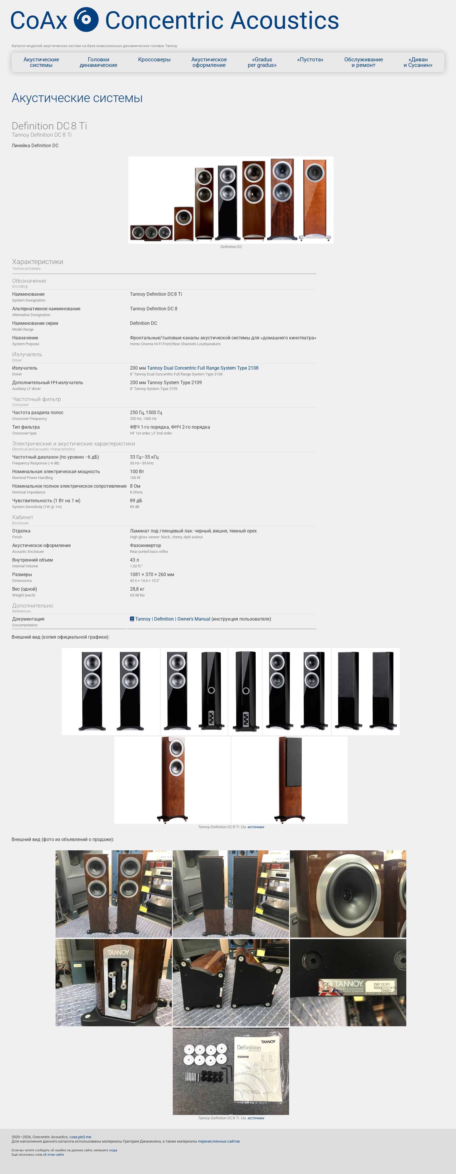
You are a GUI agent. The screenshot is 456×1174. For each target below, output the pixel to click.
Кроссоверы (154, 62)
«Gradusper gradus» (262, 62)
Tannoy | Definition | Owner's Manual (172, 619)
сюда (113, 1150)
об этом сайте (53, 1155)
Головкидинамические (98, 62)
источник (255, 827)
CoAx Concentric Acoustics (175, 20)
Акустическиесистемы (41, 62)
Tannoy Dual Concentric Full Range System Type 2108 (203, 368)
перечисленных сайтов (219, 1141)
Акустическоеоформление (209, 62)
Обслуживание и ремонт (363, 62)
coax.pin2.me (80, 1137)
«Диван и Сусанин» (418, 62)
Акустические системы (77, 97)
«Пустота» (310, 62)
